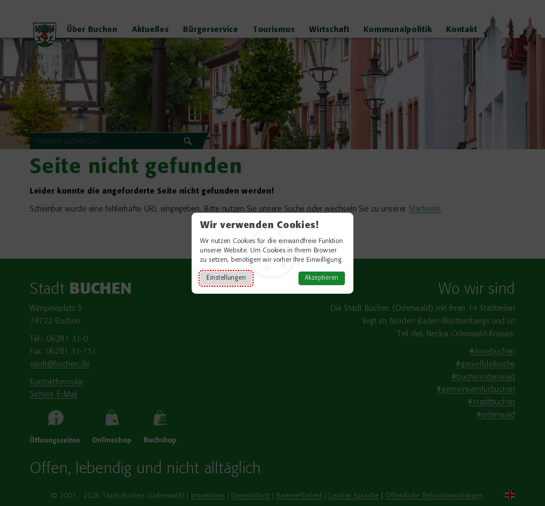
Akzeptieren (321, 278)
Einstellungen (226, 278)
